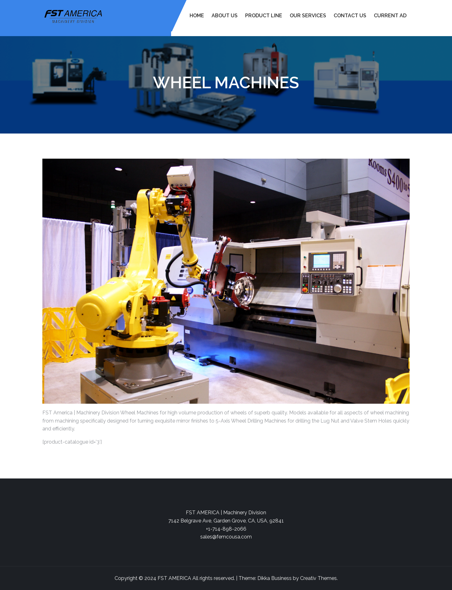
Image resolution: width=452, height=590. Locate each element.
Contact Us (350, 16)
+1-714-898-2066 (226, 529)
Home (197, 16)
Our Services (308, 16)
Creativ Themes (318, 578)
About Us (225, 16)
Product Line (263, 16)
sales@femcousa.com (226, 537)
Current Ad (390, 16)
